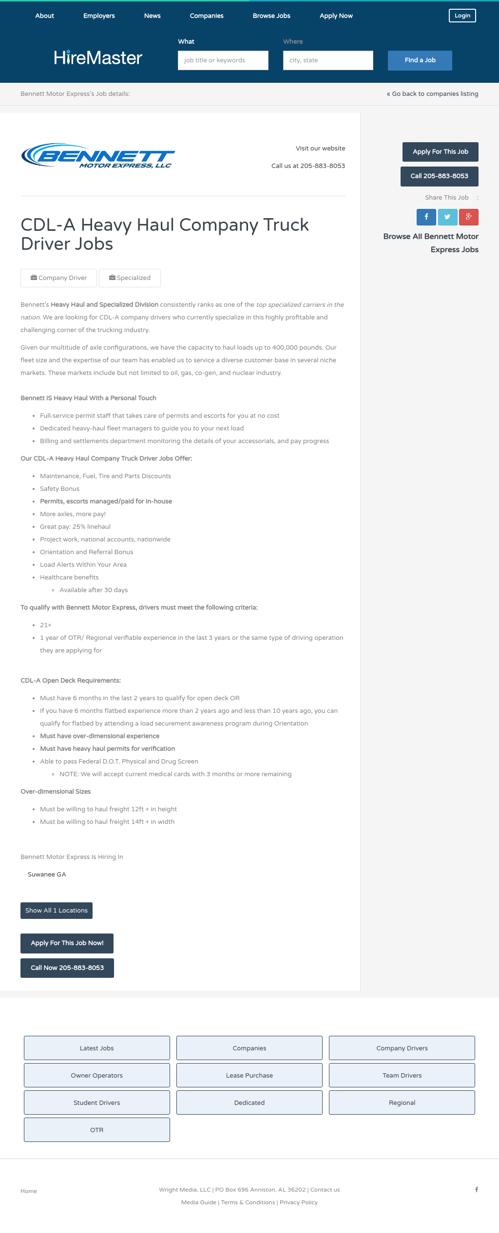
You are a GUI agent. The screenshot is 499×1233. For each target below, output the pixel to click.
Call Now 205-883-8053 (67, 968)
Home (28, 1191)
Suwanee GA (47, 874)
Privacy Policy (299, 1202)
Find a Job (420, 60)
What (186, 42)
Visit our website (320, 148)
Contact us (325, 1189)
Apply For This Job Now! (67, 943)
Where (293, 42)
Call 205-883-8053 (439, 176)
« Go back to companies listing (432, 94)
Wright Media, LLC (185, 1189)
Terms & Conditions (248, 1202)
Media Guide (198, 1202)
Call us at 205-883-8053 (308, 166)
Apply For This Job (440, 152)
